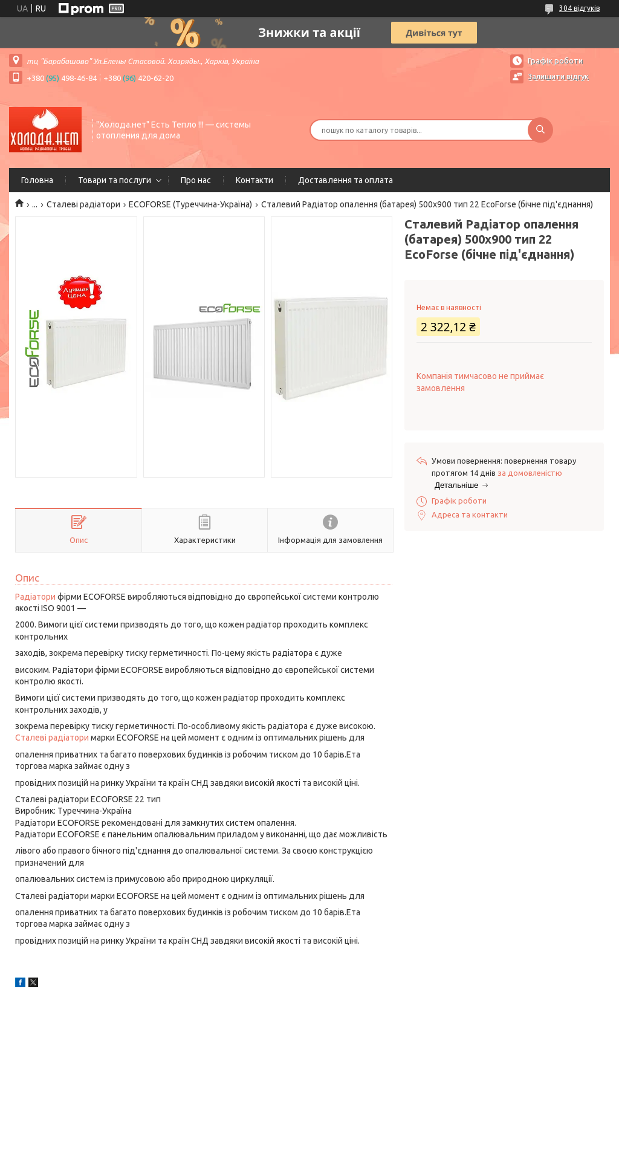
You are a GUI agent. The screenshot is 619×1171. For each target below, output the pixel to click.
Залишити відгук (558, 76)
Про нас (196, 180)
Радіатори (35, 597)
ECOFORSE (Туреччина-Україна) (190, 204)
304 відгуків (579, 8)
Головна (37, 180)
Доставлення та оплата (345, 180)
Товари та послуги (114, 180)
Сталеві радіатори (83, 204)
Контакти (254, 180)
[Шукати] (540, 130)
